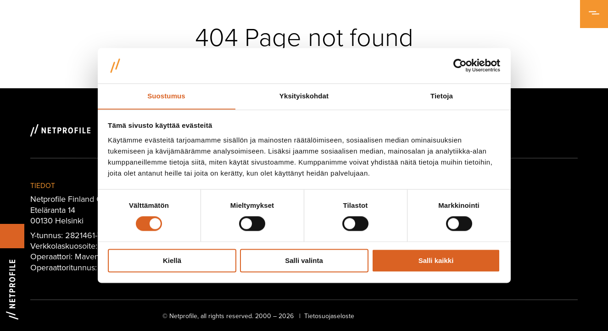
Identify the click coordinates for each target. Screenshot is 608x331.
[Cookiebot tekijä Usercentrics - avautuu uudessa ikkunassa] (460, 65)
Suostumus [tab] (166, 96)
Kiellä (172, 261)
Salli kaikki (436, 261)
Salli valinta (304, 261)
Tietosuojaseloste (329, 315)
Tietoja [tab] (441, 96)
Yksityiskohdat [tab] (304, 96)
